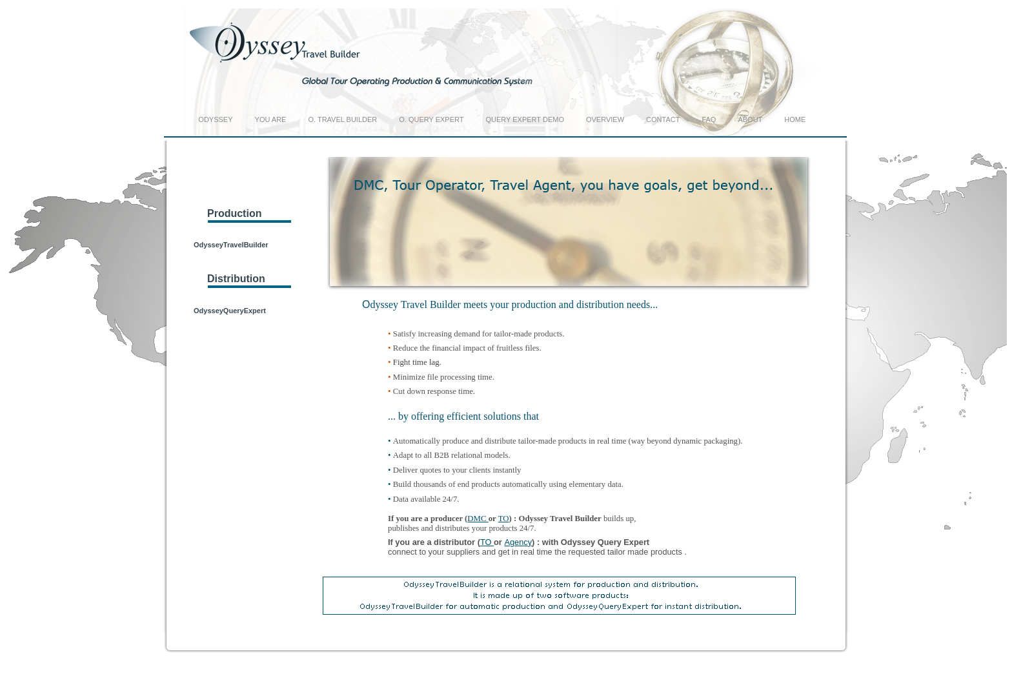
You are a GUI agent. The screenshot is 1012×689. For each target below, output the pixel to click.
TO (503, 518)
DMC (477, 518)
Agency (518, 542)
